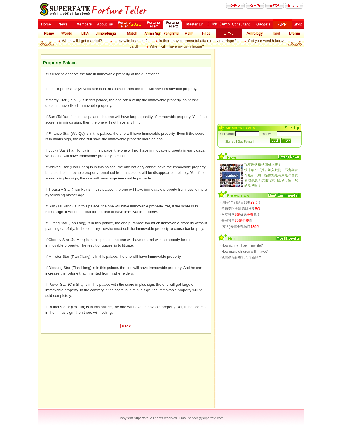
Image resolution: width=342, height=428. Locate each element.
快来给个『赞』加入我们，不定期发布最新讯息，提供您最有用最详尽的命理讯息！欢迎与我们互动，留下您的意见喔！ (271, 175)
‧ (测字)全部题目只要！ (240, 202)
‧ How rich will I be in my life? (241, 245)
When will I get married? (82, 41)
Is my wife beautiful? (130, 41)
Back (126, 326)
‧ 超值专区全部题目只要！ (242, 209)
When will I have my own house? (177, 46)
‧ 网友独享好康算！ (240, 214)
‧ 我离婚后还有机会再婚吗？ (241, 257)
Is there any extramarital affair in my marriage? (197, 41)
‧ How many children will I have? (244, 252)
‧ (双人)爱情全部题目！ (241, 227)
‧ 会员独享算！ (238, 221)
